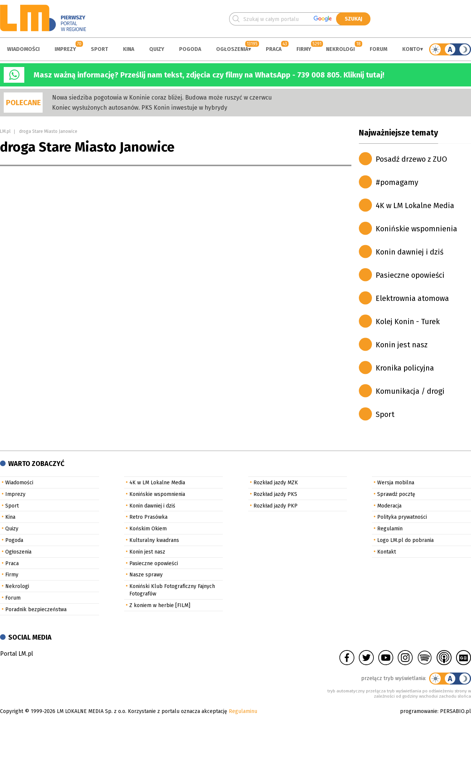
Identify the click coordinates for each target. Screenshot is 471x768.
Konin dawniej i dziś (409, 251)
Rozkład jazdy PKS (275, 494)
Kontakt (386, 552)
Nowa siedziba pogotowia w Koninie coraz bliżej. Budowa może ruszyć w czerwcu (162, 97)
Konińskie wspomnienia (416, 228)
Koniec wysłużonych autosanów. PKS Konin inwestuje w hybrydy (139, 107)
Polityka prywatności (402, 517)
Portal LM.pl (16, 653)
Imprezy (65, 49)
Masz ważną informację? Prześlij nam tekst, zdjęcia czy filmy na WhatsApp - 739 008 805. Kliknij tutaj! (209, 74)
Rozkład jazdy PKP (275, 506)
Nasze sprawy (146, 575)
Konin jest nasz (402, 344)
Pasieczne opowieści (410, 275)
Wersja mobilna (395, 482)
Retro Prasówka (148, 517)
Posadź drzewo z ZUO (411, 159)
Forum (378, 49)
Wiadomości (23, 49)
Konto (411, 49)
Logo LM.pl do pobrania (405, 540)
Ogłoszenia (232, 49)
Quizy (156, 49)
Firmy (303, 49)
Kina (128, 49)
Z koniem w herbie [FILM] (159, 605)
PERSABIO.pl (455, 711)
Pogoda (190, 49)
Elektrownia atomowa (412, 298)
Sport (99, 49)
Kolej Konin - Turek (408, 321)
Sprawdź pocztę (396, 494)
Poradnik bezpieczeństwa (36, 609)
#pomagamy (397, 182)
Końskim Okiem (148, 528)
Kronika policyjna (405, 367)
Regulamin (390, 528)
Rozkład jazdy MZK (275, 482)
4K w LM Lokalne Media (415, 205)
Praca (273, 49)
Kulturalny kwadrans (154, 540)
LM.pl (5, 131)
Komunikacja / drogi (410, 391)
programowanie (418, 711)
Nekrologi (340, 49)
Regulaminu (243, 711)
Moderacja (389, 506)
